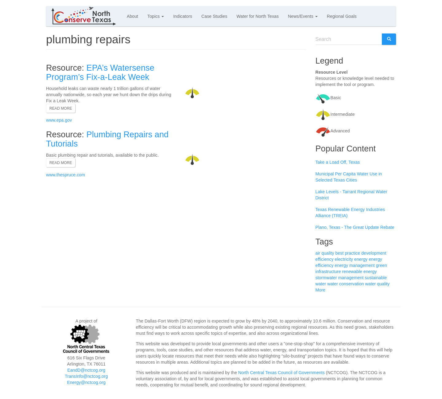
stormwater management (340, 277)
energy (360, 259)
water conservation (345, 283)
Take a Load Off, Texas (338, 162)
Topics (155, 16)
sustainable (376, 277)
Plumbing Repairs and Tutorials (107, 139)
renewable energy (359, 271)
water (321, 283)
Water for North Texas (258, 16)
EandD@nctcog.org (86, 370)
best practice (347, 253)
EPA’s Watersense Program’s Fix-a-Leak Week (100, 72)
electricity (344, 259)
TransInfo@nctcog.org (86, 376)
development (373, 253)
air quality (325, 253)
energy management (355, 265)
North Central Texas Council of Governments (281, 372)
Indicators (182, 16)
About (132, 16)
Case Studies (214, 16)
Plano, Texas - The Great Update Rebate (355, 227)
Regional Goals (342, 16)
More (320, 290)
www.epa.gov (59, 120)
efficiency (325, 259)
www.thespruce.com (65, 174)
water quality (377, 283)
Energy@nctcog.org (86, 382)
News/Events (303, 16)
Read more (60, 108)
